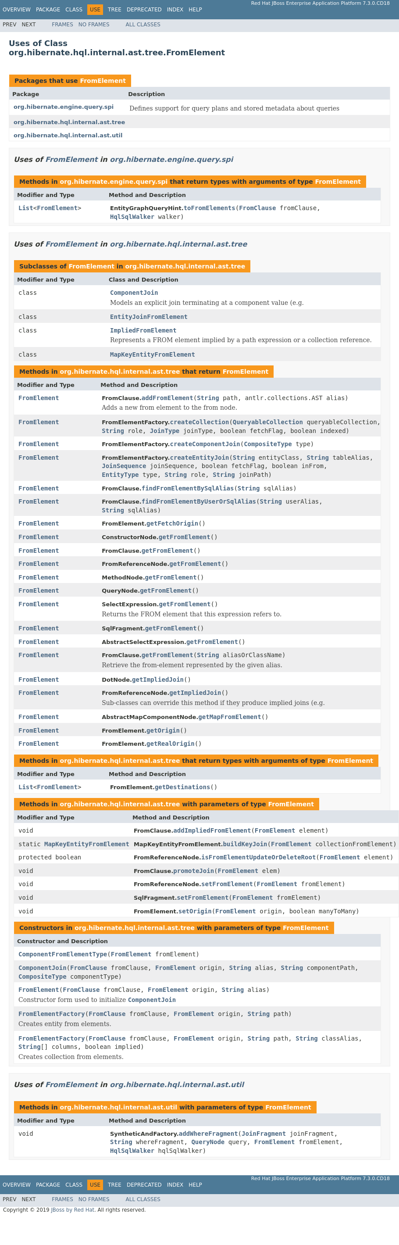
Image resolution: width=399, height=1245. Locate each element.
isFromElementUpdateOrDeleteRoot (258, 857)
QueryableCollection (268, 422)
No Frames (94, 24)
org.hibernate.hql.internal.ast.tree (69, 122)
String (208, 397)
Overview (17, 10)
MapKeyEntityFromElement (152, 354)
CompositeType (268, 443)
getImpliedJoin (158, 679)
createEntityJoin (199, 457)
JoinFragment (264, 1133)
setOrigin (195, 911)
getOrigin (163, 730)
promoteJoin (193, 870)
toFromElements (209, 207)
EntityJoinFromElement (149, 316)
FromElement (102, 80)
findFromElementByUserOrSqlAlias (199, 501)
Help (195, 10)
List (25, 207)
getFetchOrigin (172, 523)
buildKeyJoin (245, 844)
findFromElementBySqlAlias (188, 488)
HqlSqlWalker (132, 216)
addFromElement (167, 397)
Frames (62, 24)
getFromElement (184, 536)
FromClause (257, 207)
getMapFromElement (229, 716)
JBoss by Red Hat (72, 1210)
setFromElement (227, 883)
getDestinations (182, 787)
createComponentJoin (205, 443)
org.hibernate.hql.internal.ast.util (68, 135)
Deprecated (144, 10)
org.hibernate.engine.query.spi (64, 107)
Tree (114, 10)
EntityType (120, 474)
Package (48, 10)
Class (73, 10)
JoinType (164, 430)
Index (175, 10)
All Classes (143, 24)
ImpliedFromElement (143, 330)
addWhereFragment (208, 1133)
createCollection (199, 422)
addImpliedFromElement (212, 830)
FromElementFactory (51, 1013)
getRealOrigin (170, 743)
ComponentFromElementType (62, 954)
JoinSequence (124, 465)
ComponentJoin (134, 292)
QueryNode (207, 1141)
